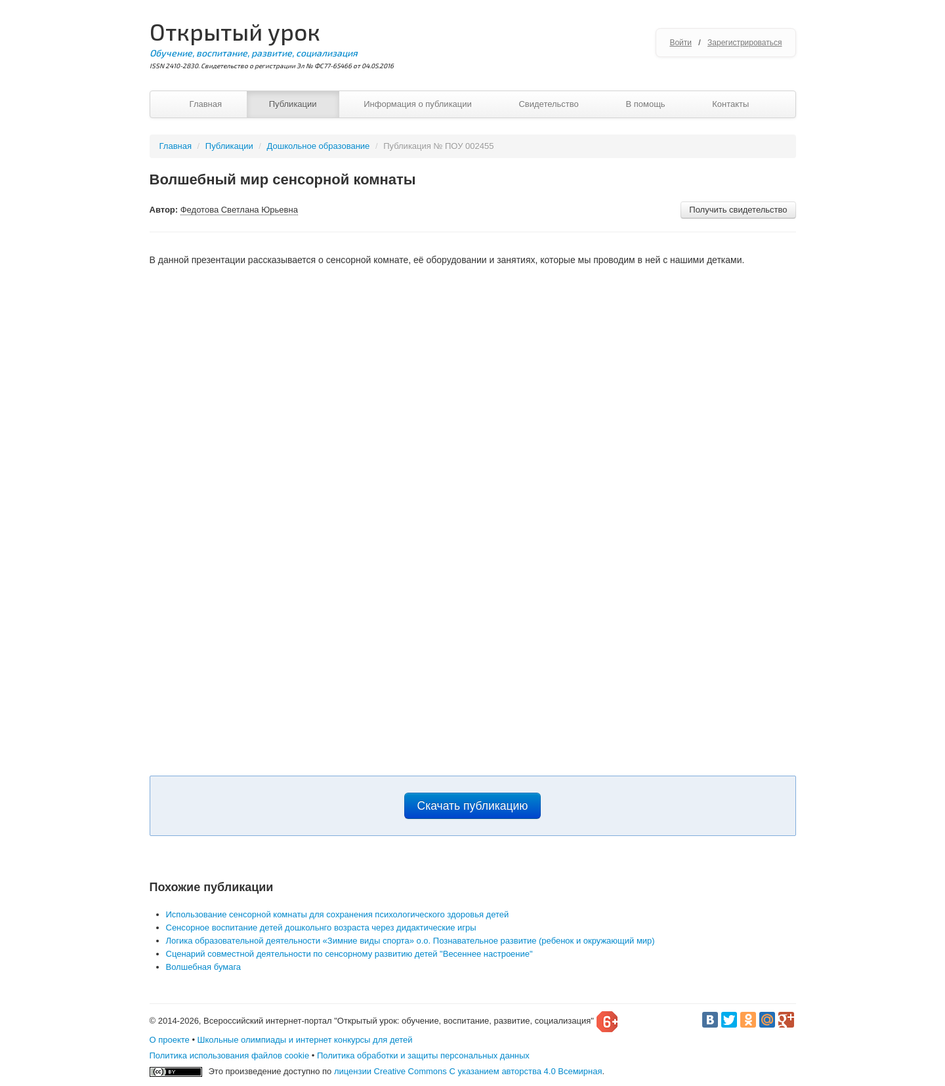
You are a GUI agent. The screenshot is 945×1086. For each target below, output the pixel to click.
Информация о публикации (418, 104)
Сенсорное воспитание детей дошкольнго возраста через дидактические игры (321, 927)
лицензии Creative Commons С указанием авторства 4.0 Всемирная (468, 1071)
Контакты (730, 104)
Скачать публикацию (472, 805)
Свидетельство (548, 104)
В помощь (645, 104)
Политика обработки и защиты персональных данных (423, 1055)
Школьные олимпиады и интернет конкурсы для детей (305, 1040)
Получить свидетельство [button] (738, 210)
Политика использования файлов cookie (230, 1055)
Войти (680, 42)
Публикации (293, 104)
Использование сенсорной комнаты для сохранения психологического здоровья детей (337, 914)
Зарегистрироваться (744, 42)
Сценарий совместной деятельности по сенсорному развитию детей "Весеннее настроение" (349, 954)
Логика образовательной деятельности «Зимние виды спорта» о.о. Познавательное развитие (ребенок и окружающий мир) (410, 941)
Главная (206, 104)
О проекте (170, 1040)
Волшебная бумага (204, 967)
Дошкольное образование (318, 146)
